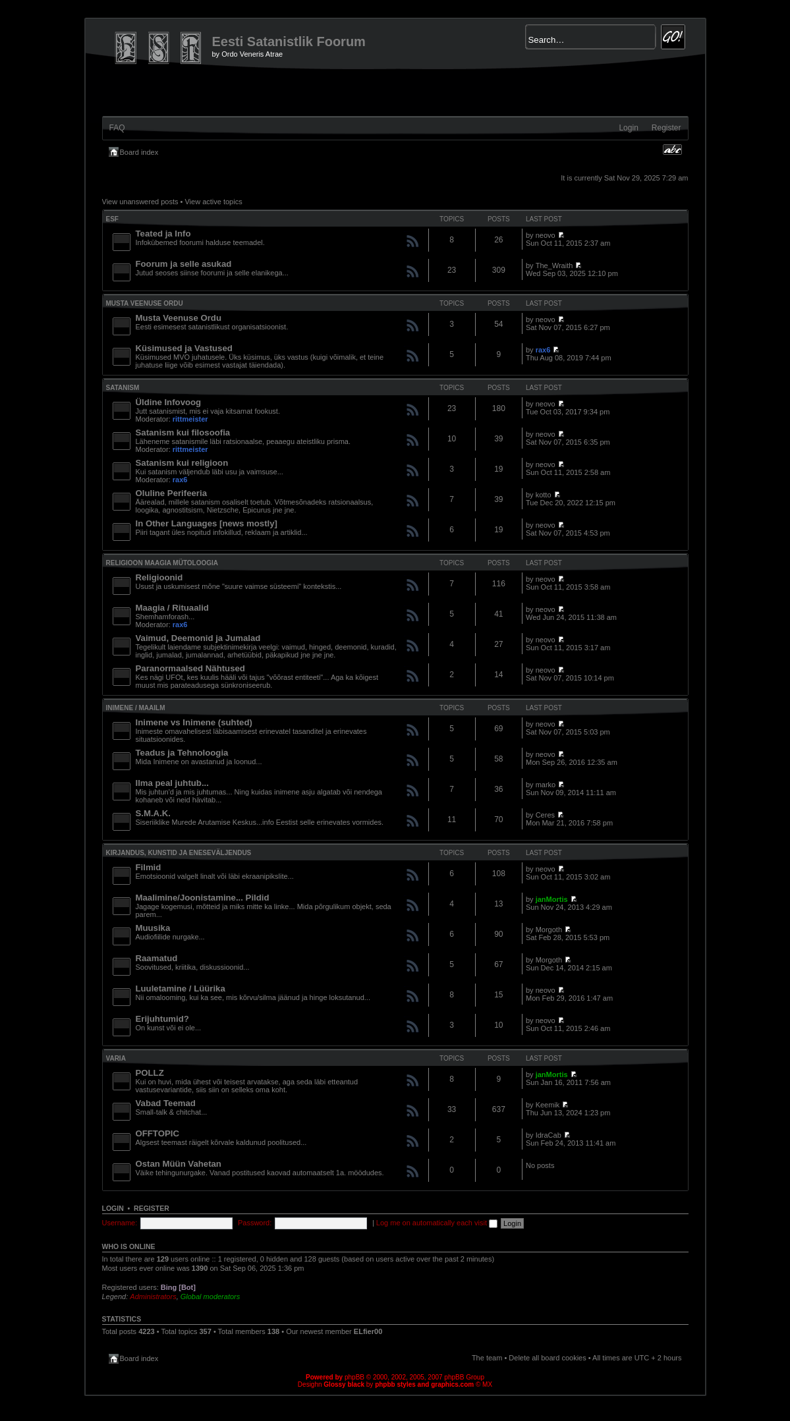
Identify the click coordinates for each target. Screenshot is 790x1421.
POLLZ (150, 1073)
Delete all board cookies (547, 1358)
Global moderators (210, 1296)
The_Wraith (554, 265)
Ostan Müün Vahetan (178, 1164)
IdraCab (548, 1135)
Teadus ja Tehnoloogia (182, 753)
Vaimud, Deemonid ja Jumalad (198, 638)
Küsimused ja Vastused (184, 348)
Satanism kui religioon (182, 463)
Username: (120, 1223)
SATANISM (123, 387)
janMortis (552, 899)
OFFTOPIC (157, 1133)
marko (546, 785)
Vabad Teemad (166, 1103)
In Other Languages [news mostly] (206, 523)
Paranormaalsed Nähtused (190, 668)
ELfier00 (368, 1331)
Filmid (148, 867)
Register (666, 127)
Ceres (545, 815)
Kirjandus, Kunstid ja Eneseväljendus (179, 852)
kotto (543, 495)
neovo (545, 235)
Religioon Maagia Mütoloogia (162, 563)
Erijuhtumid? (162, 1019)
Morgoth (549, 929)
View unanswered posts (140, 202)
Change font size (672, 149)
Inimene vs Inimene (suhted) (194, 722)
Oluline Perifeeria (171, 493)
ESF (112, 219)
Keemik (548, 1105)
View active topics (213, 202)
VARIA (116, 1058)
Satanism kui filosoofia (183, 432)
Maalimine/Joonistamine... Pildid (202, 898)
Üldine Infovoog (169, 402)
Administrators (153, 1296)
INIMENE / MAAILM (135, 707)
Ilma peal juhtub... (172, 783)
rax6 (543, 350)
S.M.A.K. (153, 813)
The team (487, 1358)
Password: (254, 1223)
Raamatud (157, 958)
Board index (139, 152)
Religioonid (159, 577)
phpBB (354, 1377)
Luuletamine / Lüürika (180, 988)
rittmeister (190, 419)
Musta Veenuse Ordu (144, 303)
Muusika (153, 928)
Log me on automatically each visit (436, 1223)
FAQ (117, 127)
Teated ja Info (163, 233)
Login (628, 127)
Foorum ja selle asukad (184, 264)
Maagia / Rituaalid (172, 608)
